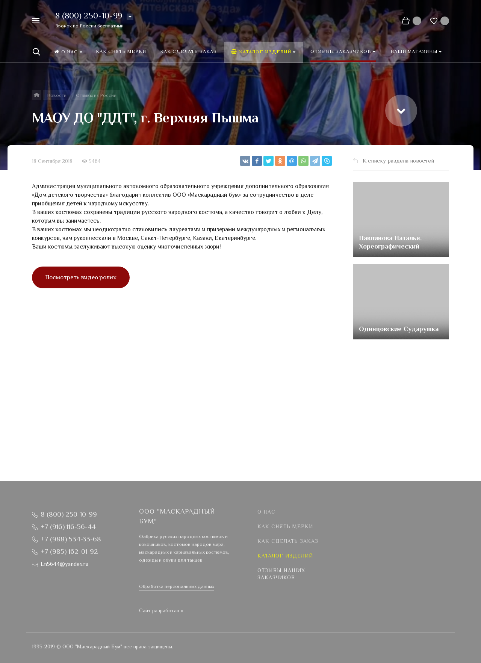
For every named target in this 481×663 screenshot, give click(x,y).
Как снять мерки (285, 527)
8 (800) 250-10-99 (88, 16)
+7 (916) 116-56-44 (68, 527)
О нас (266, 512)
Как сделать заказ (287, 542)
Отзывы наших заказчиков (281, 574)
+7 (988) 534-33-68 (71, 539)
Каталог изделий (285, 556)
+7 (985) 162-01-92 (69, 552)
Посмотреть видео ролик (80, 278)
